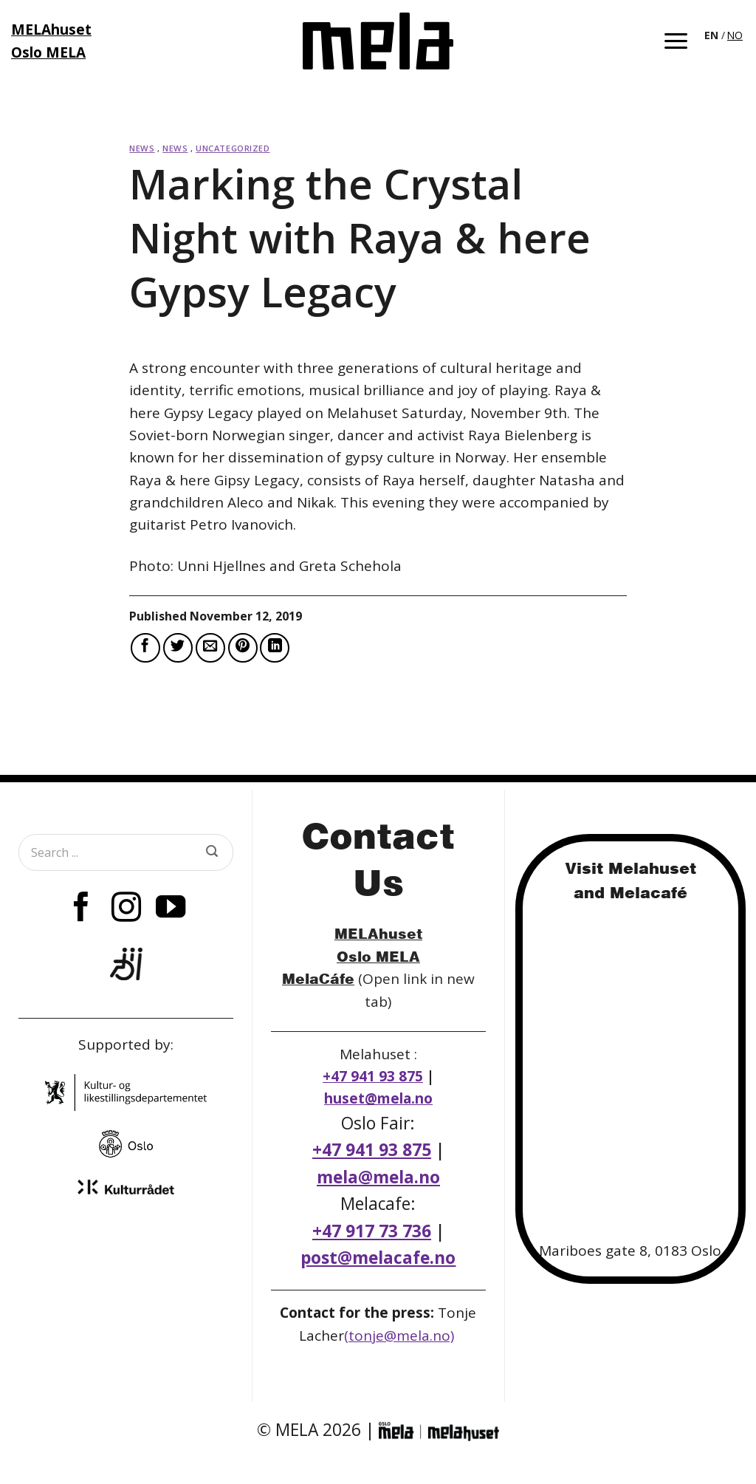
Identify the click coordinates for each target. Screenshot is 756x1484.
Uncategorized (232, 148)
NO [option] (735, 35)
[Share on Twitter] (178, 648)
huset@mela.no (378, 1098)
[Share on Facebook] (145, 648)
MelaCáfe (318, 978)
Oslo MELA (378, 956)
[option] (735, 35)
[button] (676, 41)
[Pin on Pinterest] (243, 648)
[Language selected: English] (724, 34)
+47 (371, 1231)
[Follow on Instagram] (126, 909)
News (141, 148)
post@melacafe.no (378, 1257)
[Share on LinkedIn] (274, 648)
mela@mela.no (378, 1177)
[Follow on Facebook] (81, 909)
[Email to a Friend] (210, 648)
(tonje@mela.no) (399, 1335)
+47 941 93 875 (373, 1076)
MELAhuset (378, 933)
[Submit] (211, 852)
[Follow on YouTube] (170, 909)
